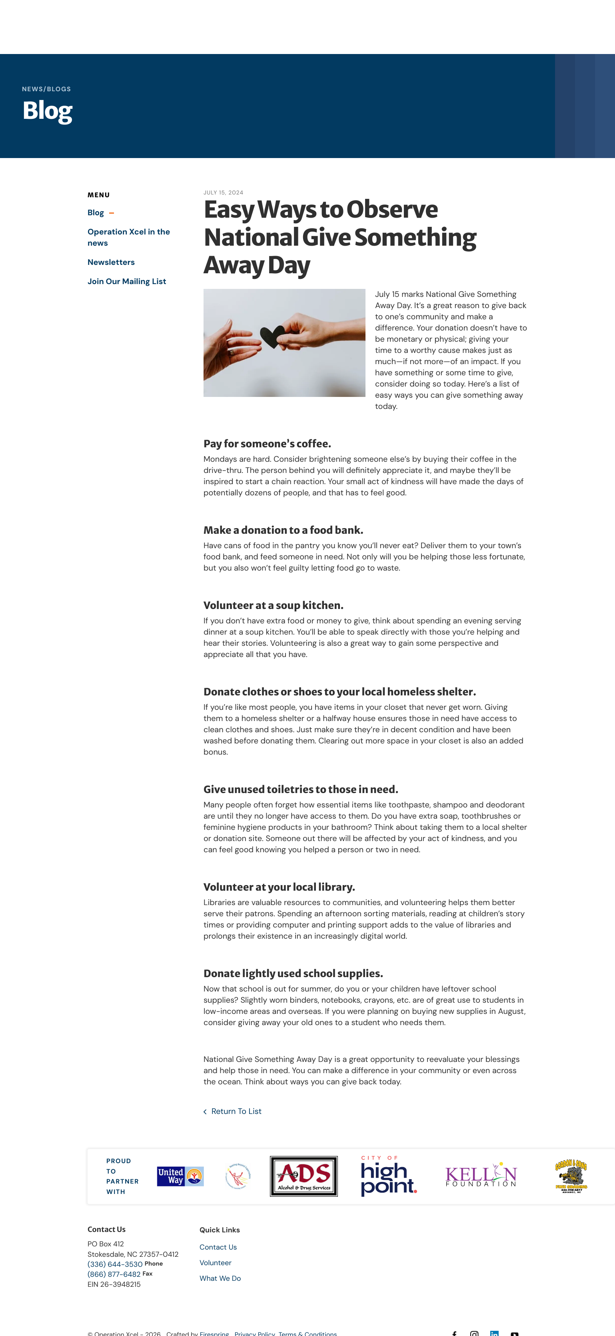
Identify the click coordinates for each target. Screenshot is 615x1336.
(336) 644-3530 (115, 1264)
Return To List (236, 1111)
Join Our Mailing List (127, 281)
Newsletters (111, 262)
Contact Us (218, 1247)
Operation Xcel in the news (129, 237)
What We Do (220, 1278)
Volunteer (216, 1263)
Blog (96, 213)
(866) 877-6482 (114, 1274)
